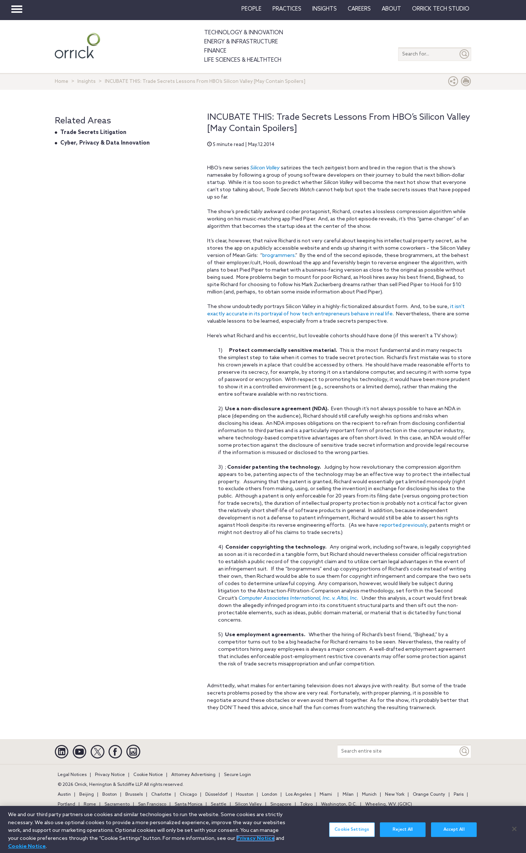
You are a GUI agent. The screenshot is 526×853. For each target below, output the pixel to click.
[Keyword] (464, 751)
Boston (109, 794)
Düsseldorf (216, 794)
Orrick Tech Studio (440, 9)
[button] (453, 83)
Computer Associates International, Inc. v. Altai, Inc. (298, 598)
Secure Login (237, 774)
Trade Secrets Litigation (93, 132)
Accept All (454, 834)
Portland (66, 804)
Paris (459, 794)
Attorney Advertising (193, 774)
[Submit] (464, 54)
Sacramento (117, 804)
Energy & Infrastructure (241, 42)
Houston (245, 794)
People (251, 9)
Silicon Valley (265, 168)
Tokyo (306, 804)
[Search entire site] (397, 751)
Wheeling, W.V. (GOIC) (388, 804)
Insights (86, 81)
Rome (90, 804)
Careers (359, 9)
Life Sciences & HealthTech (242, 60)
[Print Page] (466, 83)
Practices (286, 9)
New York (394, 794)
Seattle (218, 804)
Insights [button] (324, 9)
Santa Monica (188, 804)
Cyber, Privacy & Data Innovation (105, 143)
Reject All (403, 834)
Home (61, 81)
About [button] (391, 9)
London (269, 794)
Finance (215, 51)
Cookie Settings (352, 834)
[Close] (514, 833)
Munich (369, 794)
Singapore (280, 804)
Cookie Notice (148, 774)
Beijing (86, 794)
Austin (64, 794)
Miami (326, 794)
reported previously (403, 525)
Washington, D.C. (339, 804)
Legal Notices (72, 774)
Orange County (429, 794)
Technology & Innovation (243, 33)
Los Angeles (298, 794)
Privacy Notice (110, 774)
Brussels (134, 794)
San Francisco (152, 804)
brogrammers (278, 256)
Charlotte (161, 794)
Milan (348, 794)
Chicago (188, 794)
